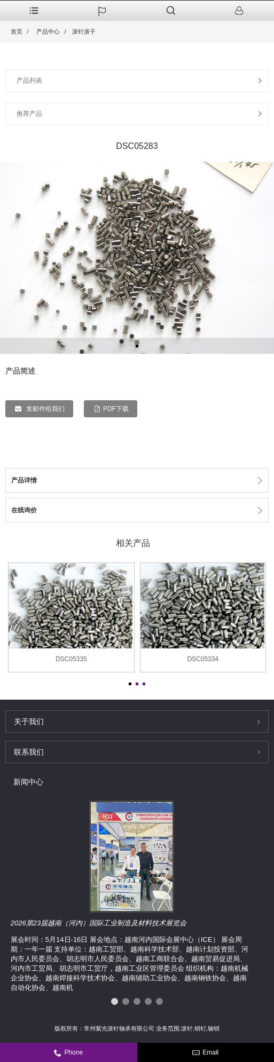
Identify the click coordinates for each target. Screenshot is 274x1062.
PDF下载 (116, 409)
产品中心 (48, 31)
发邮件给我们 (45, 409)
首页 (16, 31)
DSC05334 (202, 659)
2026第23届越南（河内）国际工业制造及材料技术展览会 (98, 923)
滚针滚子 (84, 31)
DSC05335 (71, 659)
